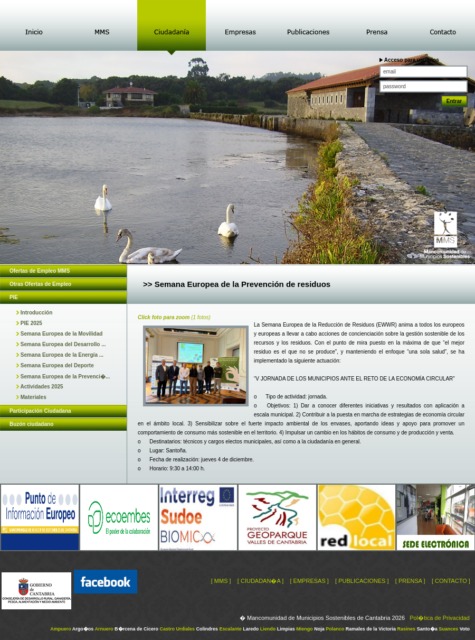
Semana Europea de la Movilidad (59, 334)
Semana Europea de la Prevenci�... (63, 376)
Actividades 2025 (39, 386)
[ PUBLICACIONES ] (361, 581)
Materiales (31, 397)
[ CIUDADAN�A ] (260, 581)
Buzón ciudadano (31, 424)
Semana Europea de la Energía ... (59, 355)
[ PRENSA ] (410, 581)
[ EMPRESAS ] (309, 581)
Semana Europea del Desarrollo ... (61, 344)
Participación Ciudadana (40, 411)
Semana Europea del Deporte (55, 365)
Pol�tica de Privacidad (440, 618)
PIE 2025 (29, 323)
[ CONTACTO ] (451, 581)
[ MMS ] (221, 581)
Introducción (34, 313)
